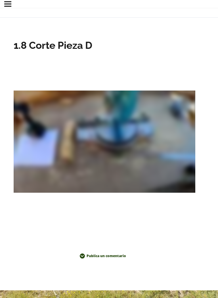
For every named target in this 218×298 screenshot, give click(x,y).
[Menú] (8, 4)
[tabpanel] (104, 142)
